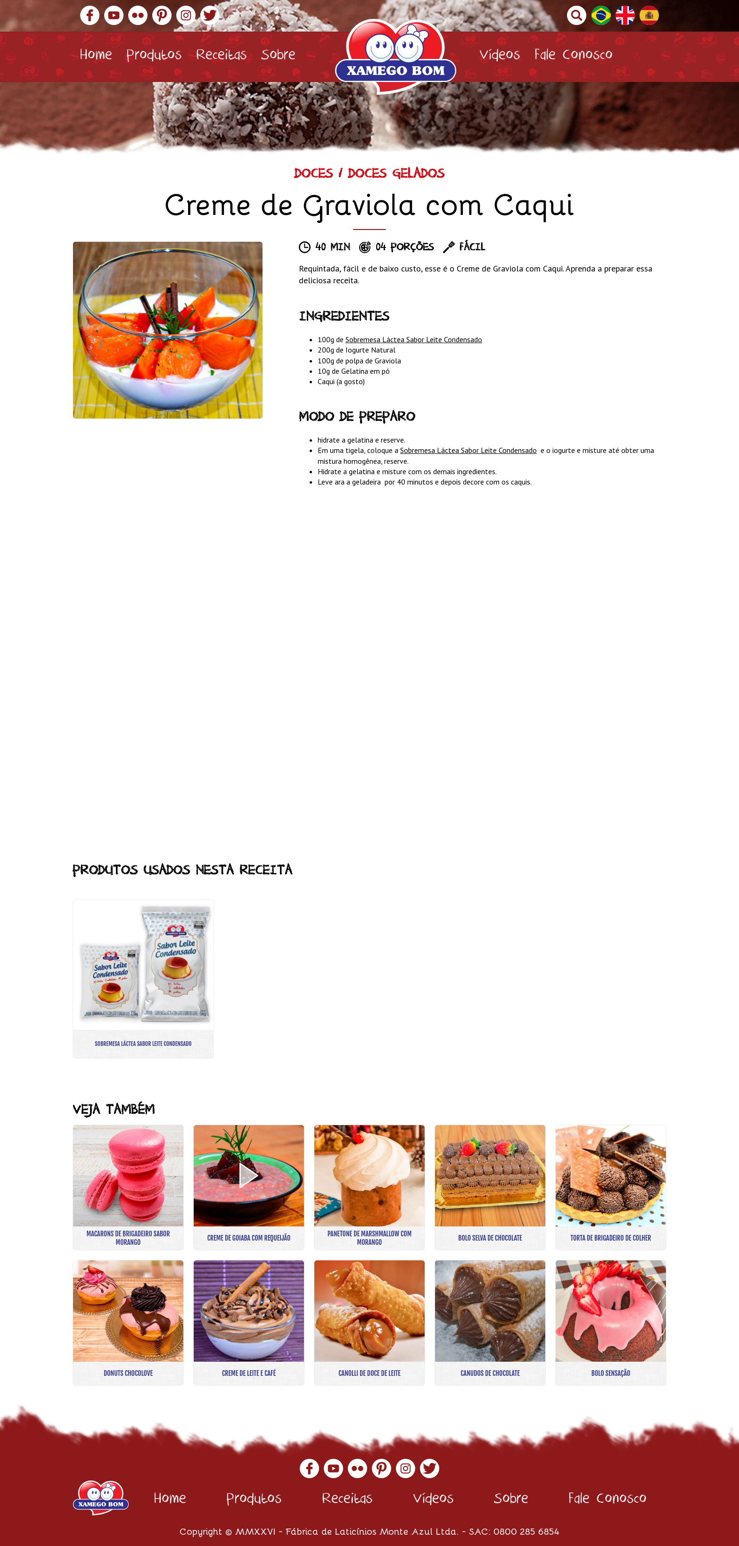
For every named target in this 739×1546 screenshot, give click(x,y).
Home (96, 57)
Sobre (278, 57)
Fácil (472, 248)
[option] (168, 330)
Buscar (576, 15)
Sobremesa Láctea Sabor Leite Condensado (413, 339)
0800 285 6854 (526, 1531)
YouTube (113, 15)
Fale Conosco (573, 57)
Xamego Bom (395, 57)
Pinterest (162, 15)
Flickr (138, 15)
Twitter (210, 15)
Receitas (221, 57)
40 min (332, 248)
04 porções (405, 248)
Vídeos (499, 57)
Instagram (186, 15)
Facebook (89, 15)
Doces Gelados (396, 175)
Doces (314, 175)
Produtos (154, 57)
